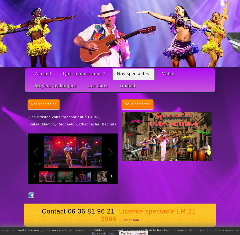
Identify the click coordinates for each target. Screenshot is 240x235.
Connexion (130, 220)
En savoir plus (103, 233)
